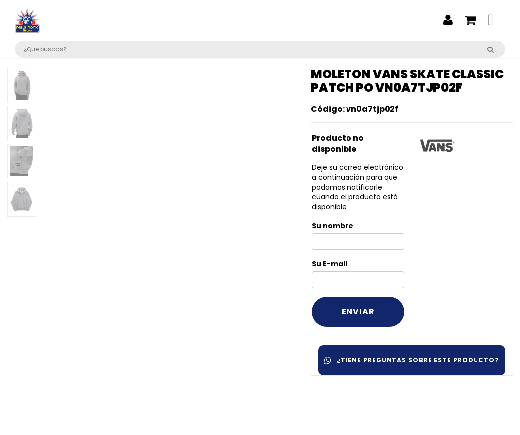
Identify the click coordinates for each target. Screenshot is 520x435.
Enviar (358, 311)
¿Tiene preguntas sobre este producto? (411, 360)
